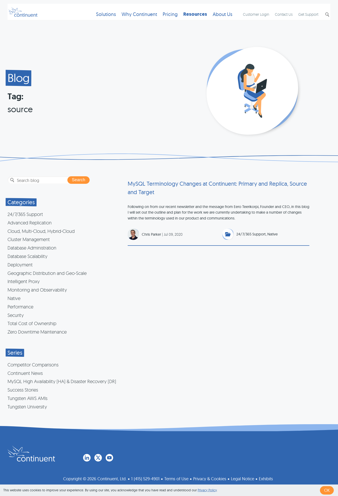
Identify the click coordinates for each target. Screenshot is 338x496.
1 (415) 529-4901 (145, 478)
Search (323, 20)
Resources (189, 20)
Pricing (164, 20)
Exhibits (266, 478)
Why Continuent (133, 20)
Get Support (305, 20)
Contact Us (280, 20)
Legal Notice (242, 478)
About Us (217, 20)
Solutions (100, 20)
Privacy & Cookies (209, 478)
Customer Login (252, 20)
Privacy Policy (207, 490)
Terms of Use (176, 478)
